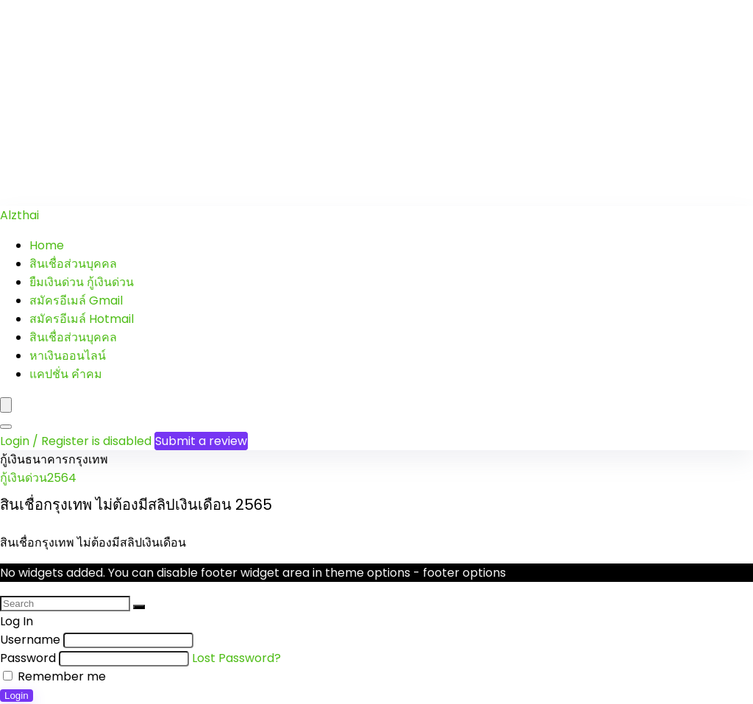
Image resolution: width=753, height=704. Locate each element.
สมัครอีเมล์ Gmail (76, 300)
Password (28, 658)
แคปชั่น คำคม (65, 374)
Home (46, 245)
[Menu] (6, 405)
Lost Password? (236, 658)
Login (16, 695)
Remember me (54, 676)
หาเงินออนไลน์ (67, 355)
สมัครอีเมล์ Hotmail (81, 318)
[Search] (6, 426)
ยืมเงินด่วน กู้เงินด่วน (81, 282)
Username (30, 639)
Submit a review (201, 441)
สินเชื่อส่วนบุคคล (73, 263)
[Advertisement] (376, 103)
